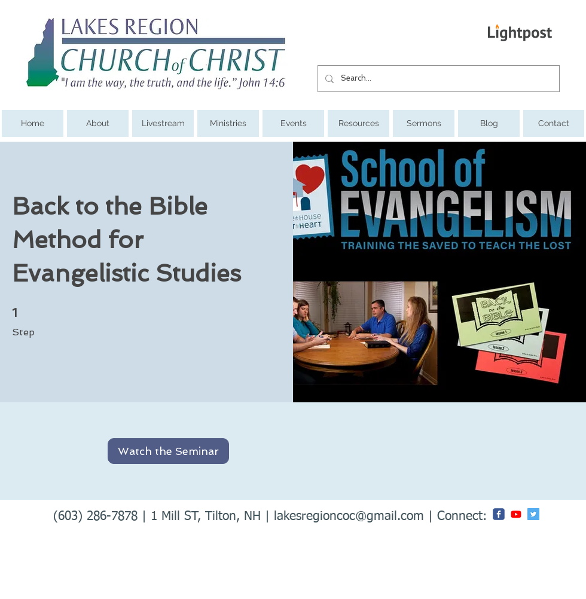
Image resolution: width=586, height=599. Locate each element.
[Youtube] (516, 514)
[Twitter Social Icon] (533, 514)
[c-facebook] (499, 514)
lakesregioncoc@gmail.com (349, 517)
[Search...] (437, 78)
